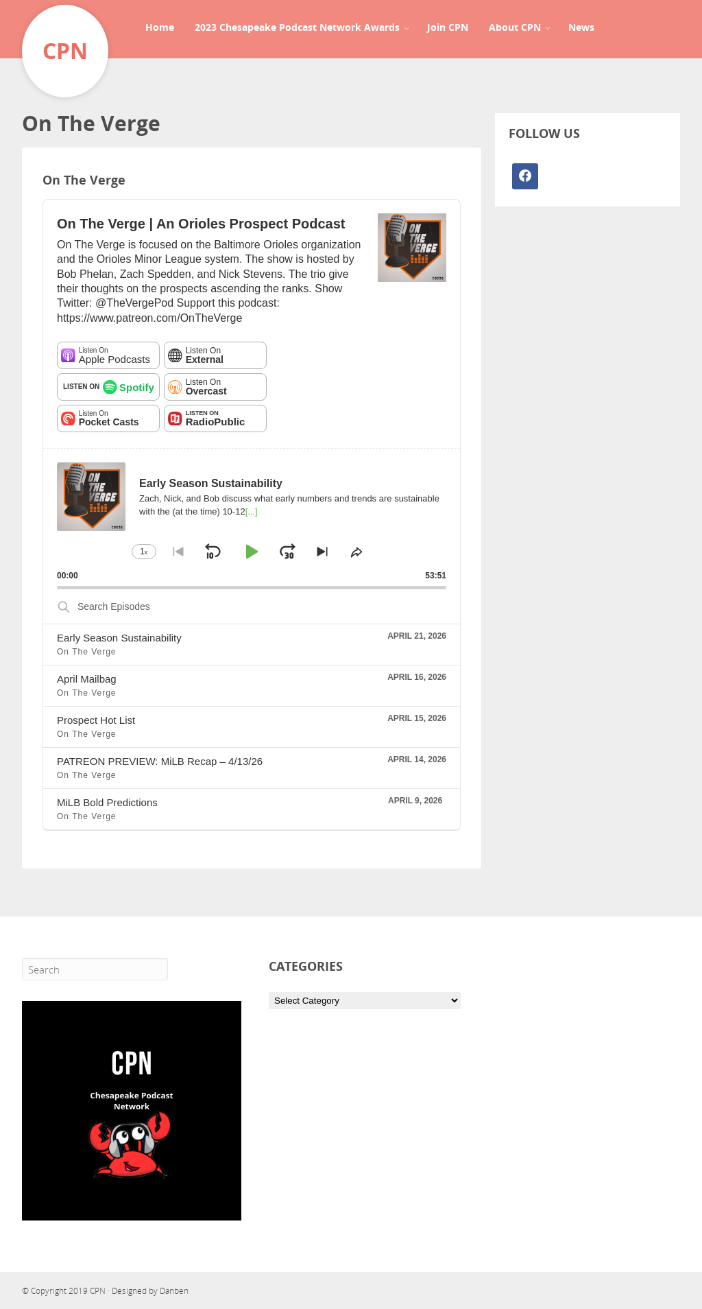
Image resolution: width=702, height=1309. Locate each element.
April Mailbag (87, 679)
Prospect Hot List (96, 720)
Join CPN (447, 27)
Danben (174, 1291)
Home (159, 27)
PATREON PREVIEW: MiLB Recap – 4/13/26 (160, 761)
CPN (98, 1291)
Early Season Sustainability (119, 638)
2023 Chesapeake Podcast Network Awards (297, 27)
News (581, 27)
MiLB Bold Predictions (107, 802)
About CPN (515, 27)
